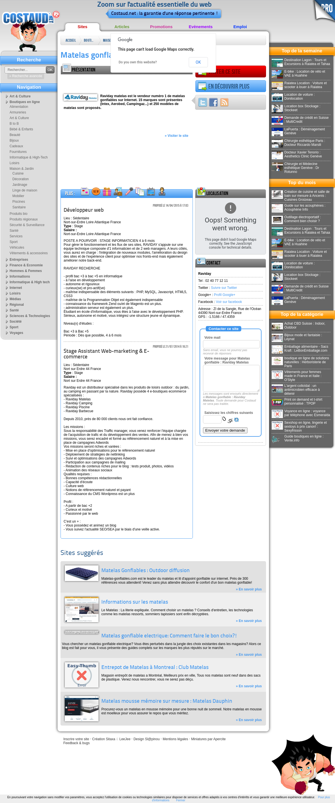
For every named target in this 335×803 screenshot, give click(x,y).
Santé (14, 231)
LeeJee (124, 739)
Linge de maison (24, 190)
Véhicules (17, 247)
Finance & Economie (26, 265)
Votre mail (212, 338)
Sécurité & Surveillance (27, 225)
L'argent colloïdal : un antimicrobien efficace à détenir (296, 390)
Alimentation (19, 107)
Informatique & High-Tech (29, 157)
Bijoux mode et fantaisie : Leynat (297, 337)
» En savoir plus (249, 589)
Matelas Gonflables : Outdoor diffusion (145, 571)
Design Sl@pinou (146, 739)
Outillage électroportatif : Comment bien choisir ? (296, 219)
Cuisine (18, 173)
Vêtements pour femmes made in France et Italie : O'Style (296, 376)
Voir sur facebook (229, 302)
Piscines (18, 202)
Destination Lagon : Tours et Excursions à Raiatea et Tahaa (301, 62)
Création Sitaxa (103, 739)
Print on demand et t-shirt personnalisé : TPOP (297, 401)
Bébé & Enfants (21, 129)
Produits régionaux (24, 219)
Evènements (201, 26)
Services (16, 236)
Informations (20, 276)
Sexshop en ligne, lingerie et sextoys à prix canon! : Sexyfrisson (299, 426)
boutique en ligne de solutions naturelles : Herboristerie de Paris (300, 362)
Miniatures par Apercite (208, 739)
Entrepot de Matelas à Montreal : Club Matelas (155, 667)
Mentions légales (175, 739)
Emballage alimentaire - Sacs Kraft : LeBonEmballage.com (300, 349)
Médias (15, 299)
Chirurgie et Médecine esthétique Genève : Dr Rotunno (295, 168)
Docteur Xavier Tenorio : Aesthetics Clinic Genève (297, 154)
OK (198, 62)
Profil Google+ (224, 295)
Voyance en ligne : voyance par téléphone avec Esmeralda (301, 413)
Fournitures (18, 152)
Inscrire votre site (76, 739)
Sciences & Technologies (30, 316)
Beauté (15, 135)
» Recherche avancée (25, 76)
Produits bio (18, 214)
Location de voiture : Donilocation (293, 97)
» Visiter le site (176, 136)
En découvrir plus (223, 86)
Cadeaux (16, 146)
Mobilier (18, 196)
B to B (14, 124)
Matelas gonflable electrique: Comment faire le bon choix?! (169, 636)
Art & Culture (20, 96)
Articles (122, 26)
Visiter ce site (219, 71)
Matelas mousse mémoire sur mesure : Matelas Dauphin (166, 701)
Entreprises (19, 260)
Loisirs (14, 163)
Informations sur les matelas (134, 602)
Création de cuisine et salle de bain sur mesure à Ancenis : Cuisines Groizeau (301, 196)
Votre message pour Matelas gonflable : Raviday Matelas (227, 360)
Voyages (16, 333)
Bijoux (14, 140)
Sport (14, 242)
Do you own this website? (138, 62)
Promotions (161, 26)
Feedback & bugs (76, 743)
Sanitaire (19, 207)
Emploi (240, 26)
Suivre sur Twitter (224, 288)
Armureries (18, 112)
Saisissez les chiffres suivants (228, 413)
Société (16, 322)
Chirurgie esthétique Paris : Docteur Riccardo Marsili (298, 143)
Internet (16, 288)
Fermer (180, 800)
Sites (82, 26)
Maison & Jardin (108, 41)
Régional (17, 305)
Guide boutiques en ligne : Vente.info (297, 438)
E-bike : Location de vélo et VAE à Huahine (298, 73)
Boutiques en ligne (89, 41)
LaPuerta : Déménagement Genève (298, 131)
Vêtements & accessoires (29, 253)
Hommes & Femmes (26, 271)
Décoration (20, 179)
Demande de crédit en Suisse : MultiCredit (300, 120)
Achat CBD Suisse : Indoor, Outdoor (298, 325)
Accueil (71, 40)
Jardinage (19, 185)
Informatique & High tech (30, 282)
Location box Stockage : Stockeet (296, 108)
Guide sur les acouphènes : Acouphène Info (298, 207)
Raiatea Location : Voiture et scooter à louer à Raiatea (299, 85)
